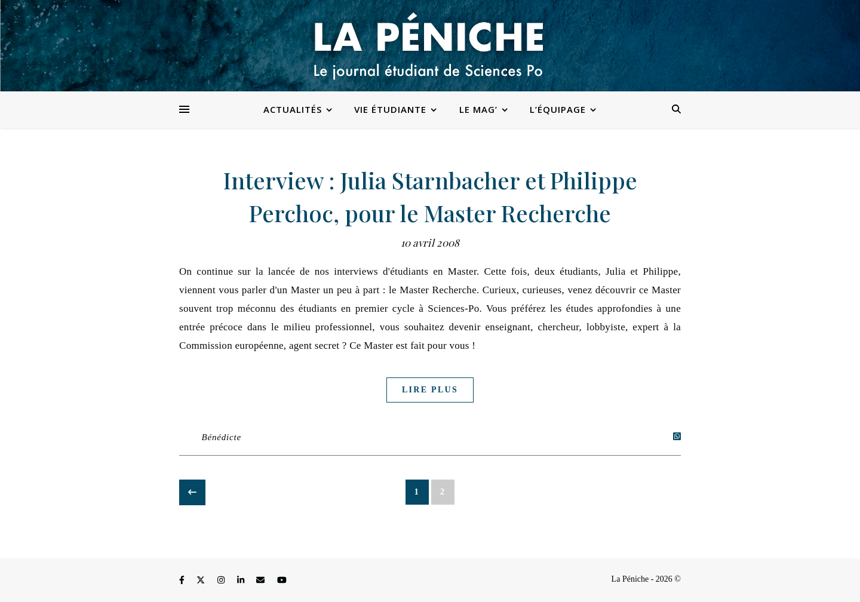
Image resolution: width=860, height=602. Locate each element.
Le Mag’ (478, 109)
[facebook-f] (182, 580)
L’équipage (558, 109)
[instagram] (222, 580)
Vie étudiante (390, 109)
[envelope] (261, 580)
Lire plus (430, 389)
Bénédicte (221, 437)
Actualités (292, 109)
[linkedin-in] (242, 580)
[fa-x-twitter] (201, 580)
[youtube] (282, 580)
